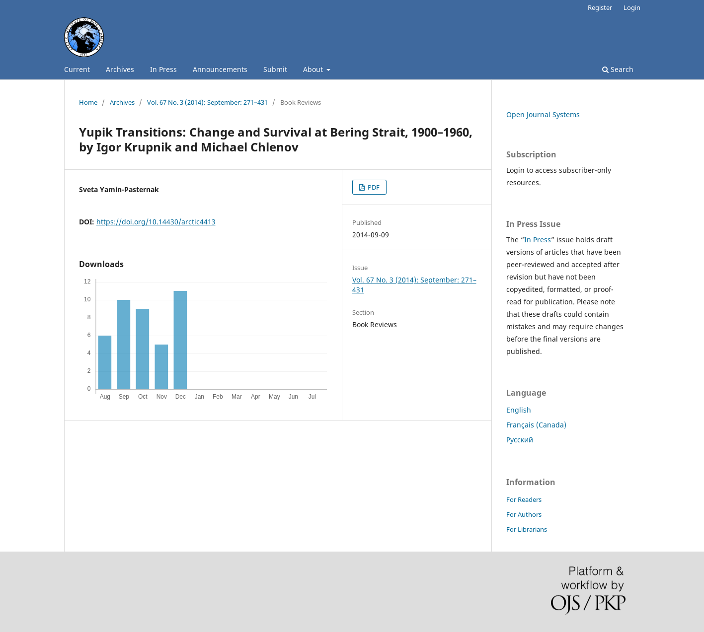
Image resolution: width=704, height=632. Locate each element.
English (518, 410)
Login (632, 7)
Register (600, 7)
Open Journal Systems (543, 114)
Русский (519, 439)
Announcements (220, 69)
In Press (163, 69)
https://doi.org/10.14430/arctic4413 (156, 221)
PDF (373, 187)
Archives (120, 69)
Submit (275, 69)
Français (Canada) (536, 424)
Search (617, 69)
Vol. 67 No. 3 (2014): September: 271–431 (207, 102)
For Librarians (526, 529)
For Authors (524, 514)
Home (88, 102)
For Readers (524, 499)
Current (77, 69)
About (314, 69)
